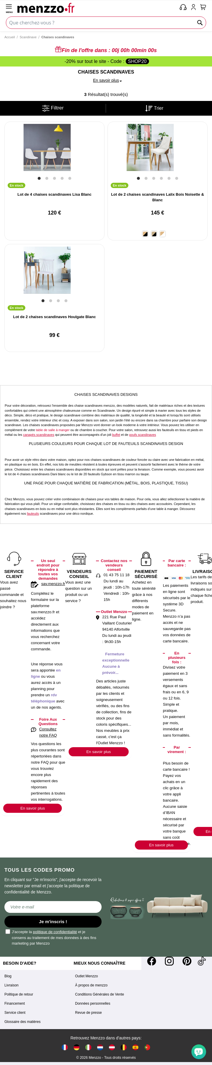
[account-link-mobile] (195, 8)
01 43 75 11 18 (117, 575)
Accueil (9, 37)
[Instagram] (169, 961)
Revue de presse (88, 1013)
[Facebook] (151, 961)
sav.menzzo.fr (53, 583)
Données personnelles (92, 1003)
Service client (14, 1013)
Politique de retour (18, 994)
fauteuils (33, 513)
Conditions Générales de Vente (99, 994)
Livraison (11, 985)
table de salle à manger (52, 430)
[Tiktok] (201, 961)
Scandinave (28, 37)
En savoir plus (32, 808)
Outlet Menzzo (86, 976)
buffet (116, 434)
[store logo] (97, 7)
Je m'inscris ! (53, 921)
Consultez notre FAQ (48, 732)
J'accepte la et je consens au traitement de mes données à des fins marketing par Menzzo (51, 937)
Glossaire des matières (22, 1022)
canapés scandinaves (38, 434)
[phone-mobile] (183, 8)
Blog (7, 976)
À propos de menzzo (91, 985)
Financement (14, 1003)
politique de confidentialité (55, 932)
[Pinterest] (187, 961)
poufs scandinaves (142, 434)
